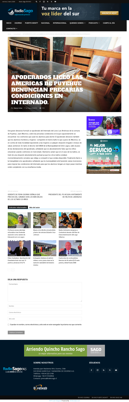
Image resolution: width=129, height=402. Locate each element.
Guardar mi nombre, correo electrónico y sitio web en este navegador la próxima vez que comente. (46, 324)
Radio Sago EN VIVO (25, 1)
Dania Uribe (18, 108)
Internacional (60, 23)
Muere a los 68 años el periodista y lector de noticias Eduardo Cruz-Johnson (44, 232)
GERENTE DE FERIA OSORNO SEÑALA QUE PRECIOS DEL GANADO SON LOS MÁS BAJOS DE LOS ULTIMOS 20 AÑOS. (25, 196)
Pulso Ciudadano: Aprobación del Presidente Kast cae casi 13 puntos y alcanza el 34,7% (19, 260)
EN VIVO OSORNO (84, 398)
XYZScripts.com (75, 401)
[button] (36, 1)
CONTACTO (11, 28)
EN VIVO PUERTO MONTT (100, 398)
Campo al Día (109, 23)
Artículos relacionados (18, 207)
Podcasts (94, 23)
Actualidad (17, 34)
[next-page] (12, 269)
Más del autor (34, 207)
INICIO (8, 23)
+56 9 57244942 (48, 376)
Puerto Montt (31, 23)
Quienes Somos (77, 23)
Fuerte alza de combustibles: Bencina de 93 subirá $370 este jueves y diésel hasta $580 (69, 260)
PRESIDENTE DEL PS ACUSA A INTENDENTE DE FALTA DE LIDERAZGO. (65, 195)
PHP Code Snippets (55, 401)
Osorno (18, 23)
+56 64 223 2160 (47, 373)
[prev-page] (9, 269)
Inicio (9, 34)
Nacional (45, 23)
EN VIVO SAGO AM (116, 398)
